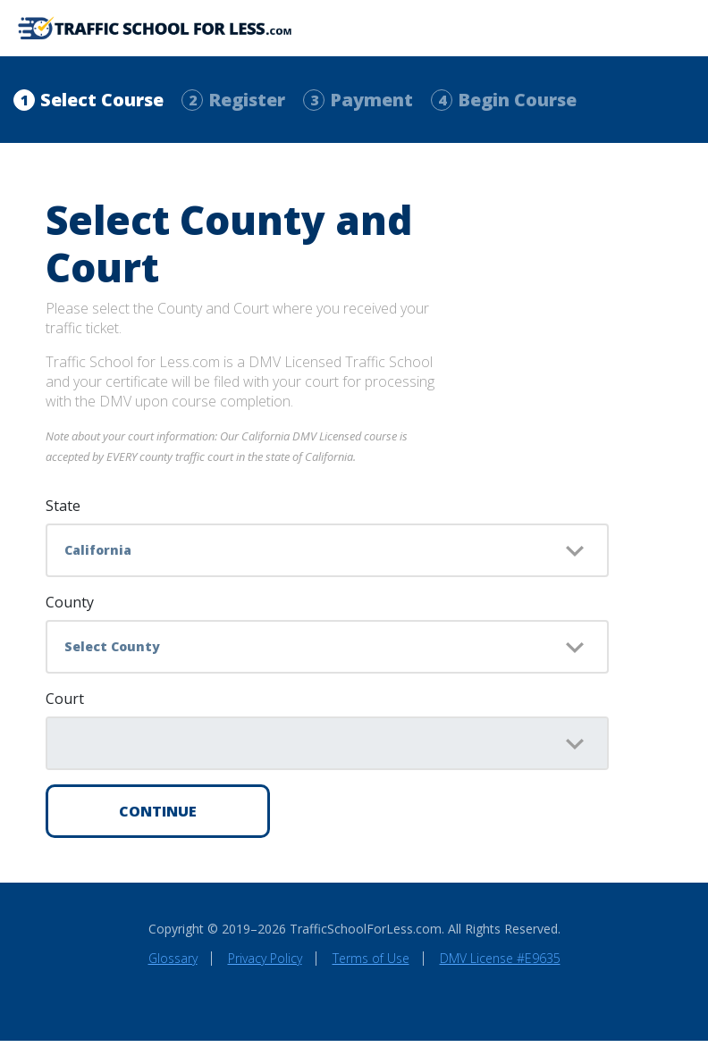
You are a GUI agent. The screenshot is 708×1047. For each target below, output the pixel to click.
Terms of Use (371, 964)
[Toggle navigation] (676, 31)
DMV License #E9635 (500, 964)
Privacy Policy (265, 964)
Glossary (173, 964)
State (63, 512)
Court (65, 705)
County (70, 608)
